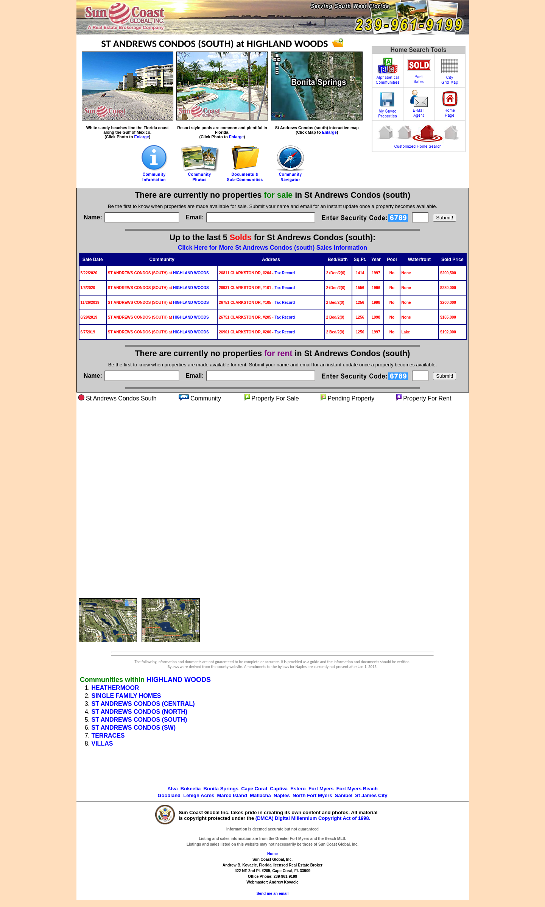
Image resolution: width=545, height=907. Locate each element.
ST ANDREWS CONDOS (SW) (134, 727)
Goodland (169, 795)
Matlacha (260, 795)
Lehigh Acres (198, 795)
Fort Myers (320, 788)
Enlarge (141, 136)
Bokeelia (191, 788)
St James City (371, 795)
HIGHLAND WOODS (191, 273)
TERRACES (108, 735)
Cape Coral (254, 788)
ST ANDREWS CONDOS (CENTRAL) (143, 704)
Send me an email (272, 893)
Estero (297, 788)
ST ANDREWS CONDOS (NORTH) (140, 711)
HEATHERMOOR (115, 688)
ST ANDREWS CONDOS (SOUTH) (139, 719)
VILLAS (102, 743)
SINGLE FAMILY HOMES (126, 696)
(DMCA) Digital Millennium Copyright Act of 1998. (313, 818)
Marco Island (232, 795)
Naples (282, 795)
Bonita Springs (221, 788)
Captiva (279, 788)
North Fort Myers (312, 795)
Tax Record (284, 273)
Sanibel (343, 795)
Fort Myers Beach (357, 788)
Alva (172, 788)
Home (272, 854)
